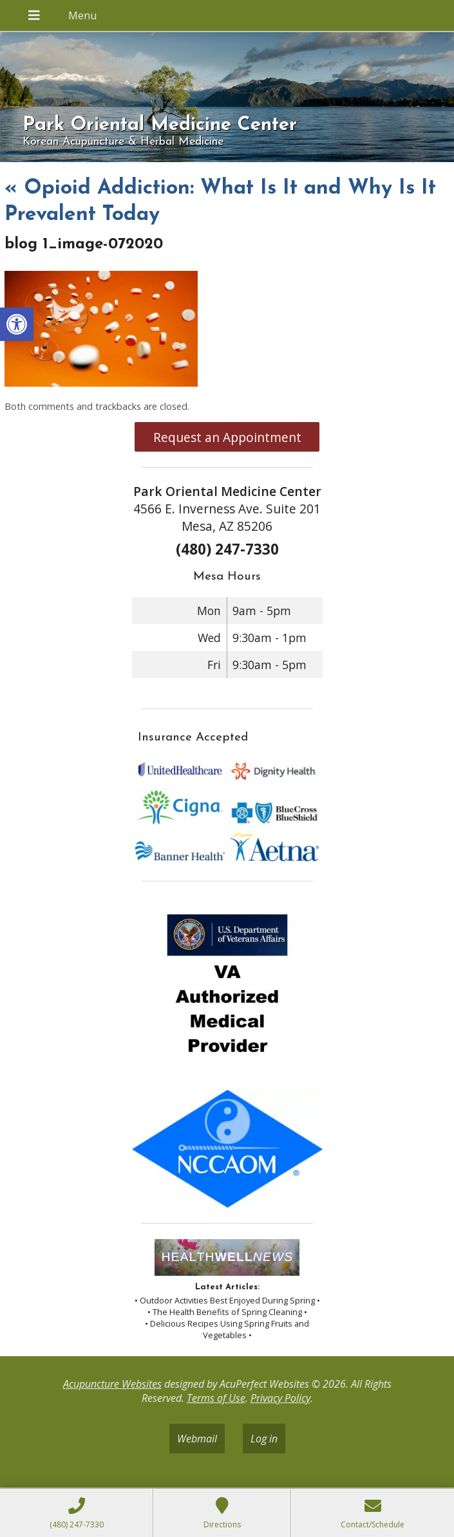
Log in (264, 1438)
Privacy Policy (280, 1398)
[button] (16, 324)
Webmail (197, 1438)
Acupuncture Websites (112, 1384)
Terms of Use (216, 1398)
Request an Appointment (227, 437)
